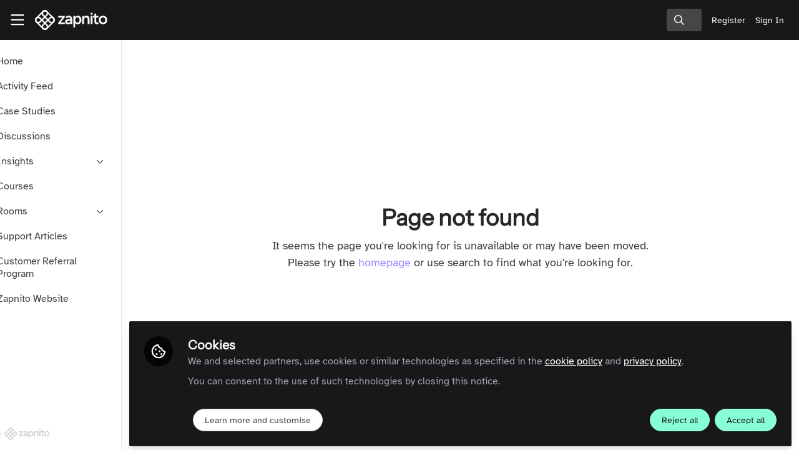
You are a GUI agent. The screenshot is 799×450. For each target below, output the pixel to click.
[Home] (71, 20)
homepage (404, 262)
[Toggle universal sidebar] (17, 20)
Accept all (746, 416)
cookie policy (611, 357)
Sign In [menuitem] (769, 20)
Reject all (680, 416)
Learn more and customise (296, 416)
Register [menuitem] (728, 20)
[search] (684, 20)
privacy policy (691, 357)
